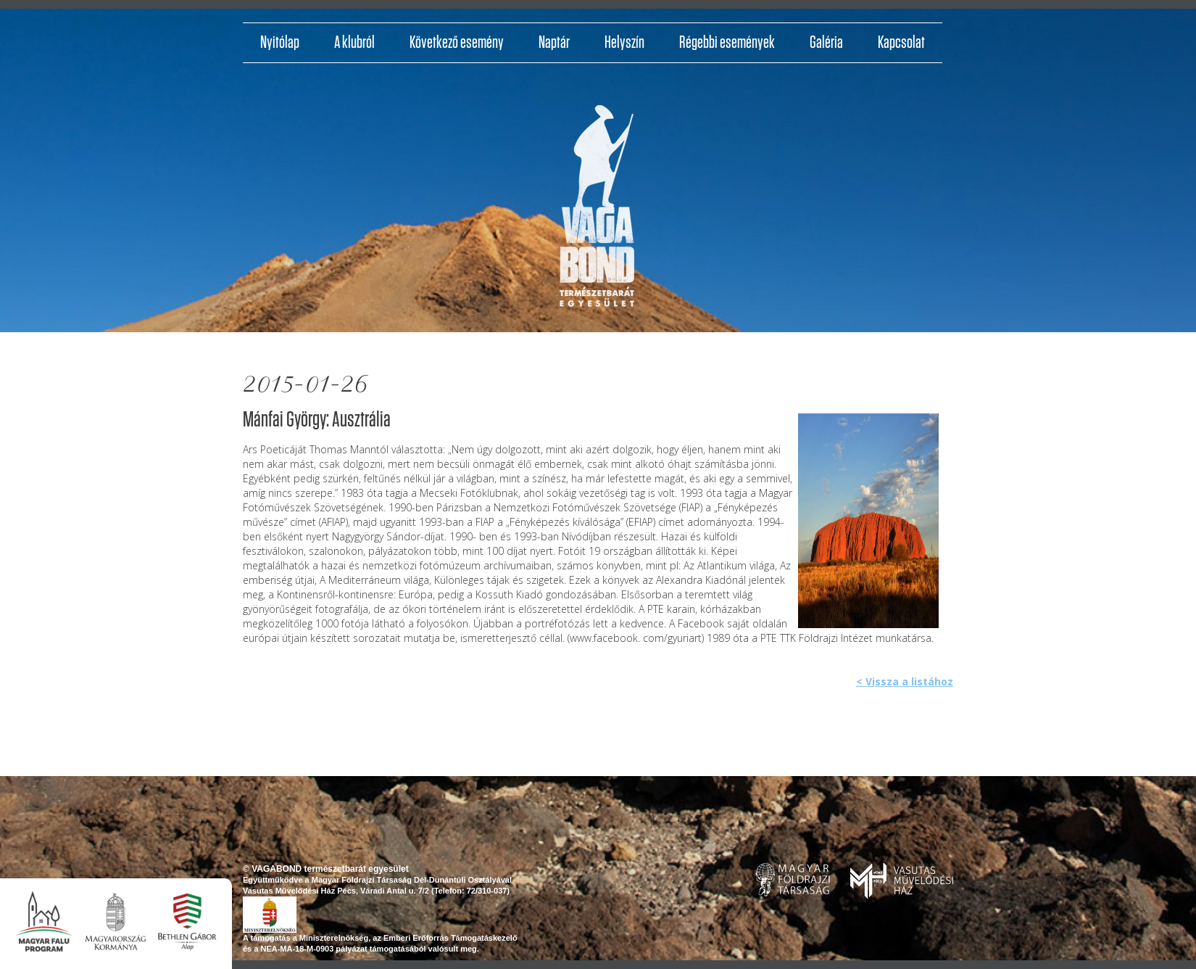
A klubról (354, 42)
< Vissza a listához (904, 681)
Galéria (826, 42)
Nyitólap (279, 42)
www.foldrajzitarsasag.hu (792, 879)
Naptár (554, 42)
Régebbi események (727, 42)
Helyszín (624, 42)
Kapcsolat (901, 42)
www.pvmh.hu (901, 881)
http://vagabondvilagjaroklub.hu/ (597, 211)
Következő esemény (457, 42)
